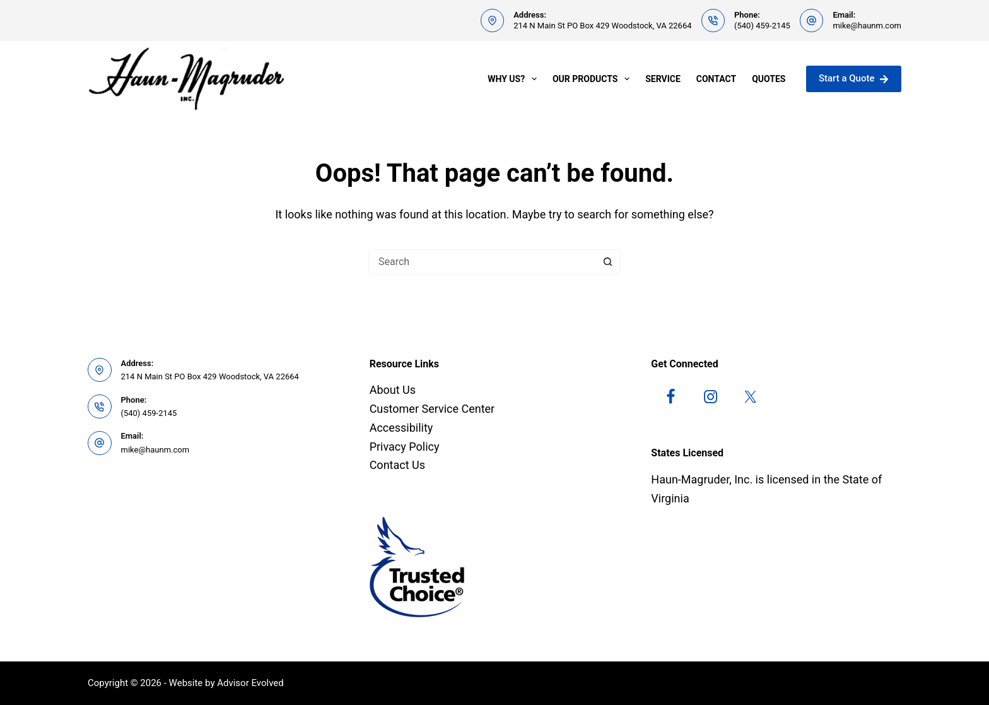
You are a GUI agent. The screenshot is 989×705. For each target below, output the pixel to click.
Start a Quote (854, 78)
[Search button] (608, 262)
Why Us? (515, 78)
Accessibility (401, 427)
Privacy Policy (405, 446)
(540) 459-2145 (762, 25)
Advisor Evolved (250, 683)
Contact (716, 79)
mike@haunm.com (867, 25)
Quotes (768, 79)
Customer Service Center (432, 408)
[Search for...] (481, 262)
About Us (393, 389)
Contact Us (397, 464)
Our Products (594, 78)
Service (663, 79)
